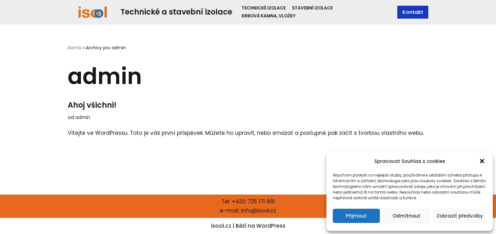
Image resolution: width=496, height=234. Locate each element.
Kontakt (412, 12)
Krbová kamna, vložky (268, 16)
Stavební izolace (312, 8)
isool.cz (221, 226)
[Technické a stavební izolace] (150, 12)
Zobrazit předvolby (460, 216)
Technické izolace (264, 8)
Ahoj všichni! (92, 105)
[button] (483, 161)
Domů (74, 48)
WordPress (270, 226)
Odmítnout (406, 216)
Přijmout (356, 216)
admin (82, 117)
